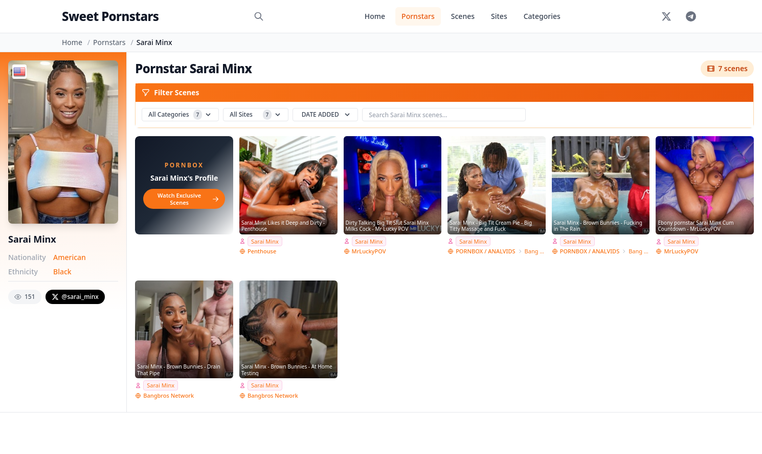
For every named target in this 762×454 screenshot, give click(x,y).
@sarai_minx (75, 296)
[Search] (259, 16)
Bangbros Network (168, 395)
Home (375, 16)
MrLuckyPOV (369, 251)
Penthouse (262, 251)
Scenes (463, 16)
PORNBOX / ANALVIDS (485, 251)
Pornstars (418, 16)
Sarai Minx (265, 241)
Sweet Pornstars (110, 16)
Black (62, 271)
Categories (542, 16)
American (69, 257)
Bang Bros (535, 251)
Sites (499, 16)
